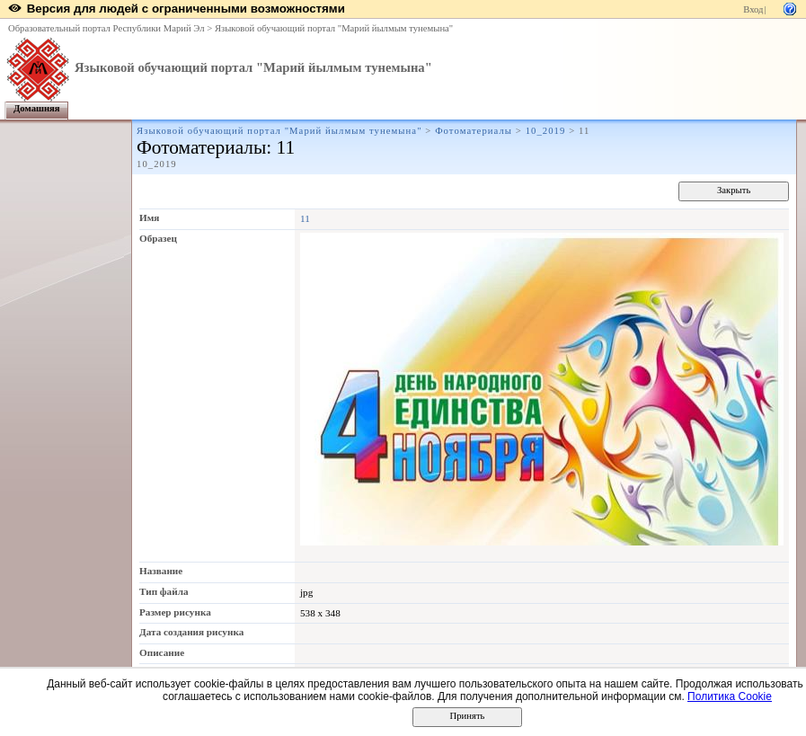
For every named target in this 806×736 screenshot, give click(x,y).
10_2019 (546, 131)
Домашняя (36, 108)
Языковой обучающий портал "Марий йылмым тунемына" (334, 28)
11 (305, 218)
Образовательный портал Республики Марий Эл (106, 28)
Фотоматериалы (473, 131)
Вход (753, 9)
